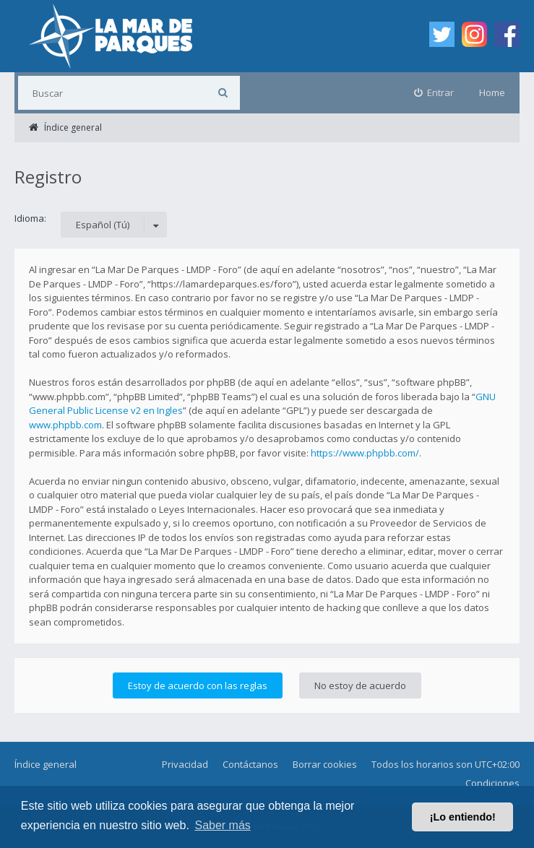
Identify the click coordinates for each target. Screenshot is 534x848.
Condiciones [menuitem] (492, 782)
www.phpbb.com (65, 424)
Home (492, 92)
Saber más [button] (222, 825)
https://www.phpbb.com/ (365, 452)
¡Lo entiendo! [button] (463, 817)
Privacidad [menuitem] (185, 764)
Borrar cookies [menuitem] (325, 764)
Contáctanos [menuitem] (250, 764)
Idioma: (30, 218)
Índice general (45, 764)
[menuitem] (434, 93)
